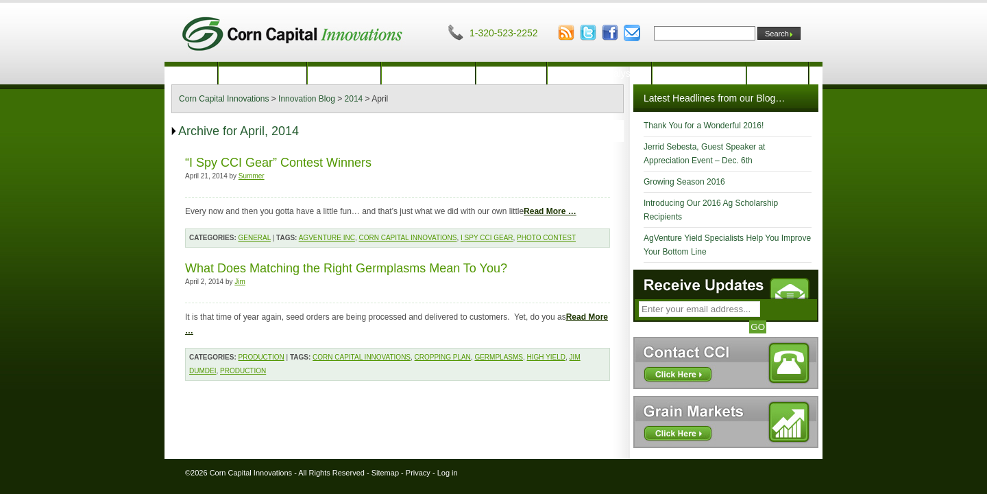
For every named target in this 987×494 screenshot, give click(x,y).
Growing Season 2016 (684, 182)
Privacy (418, 473)
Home (191, 73)
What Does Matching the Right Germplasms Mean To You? (346, 268)
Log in (447, 473)
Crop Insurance (428, 73)
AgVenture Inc (327, 238)
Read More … (550, 211)
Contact (777, 73)
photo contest (546, 238)
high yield (546, 357)
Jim (239, 281)
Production (344, 73)
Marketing (511, 73)
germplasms (498, 357)
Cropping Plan (443, 357)
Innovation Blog (699, 73)
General (255, 238)
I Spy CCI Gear (487, 238)
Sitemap (385, 473)
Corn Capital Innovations (407, 238)
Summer (252, 176)
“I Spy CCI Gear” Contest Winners (278, 162)
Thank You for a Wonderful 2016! (704, 125)
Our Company (262, 73)
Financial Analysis (599, 73)
